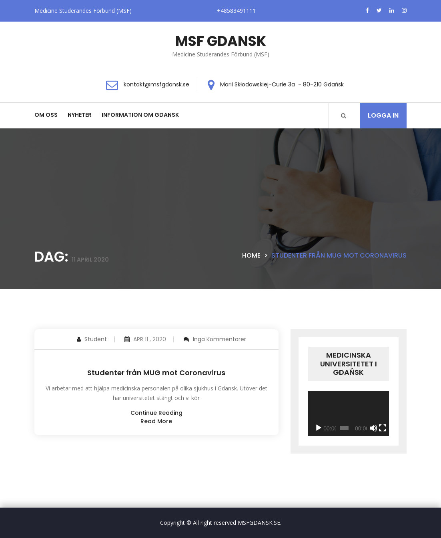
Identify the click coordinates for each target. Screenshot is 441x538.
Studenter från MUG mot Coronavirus (156, 373)
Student (95, 339)
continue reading (156, 413)
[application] (348, 413)
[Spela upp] (319, 428)
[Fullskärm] (383, 428)
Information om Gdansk (140, 115)
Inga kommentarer (219, 339)
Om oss (46, 115)
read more (156, 421)
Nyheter (80, 115)
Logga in (383, 115)
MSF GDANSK (220, 41)
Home (251, 255)
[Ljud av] (373, 428)
